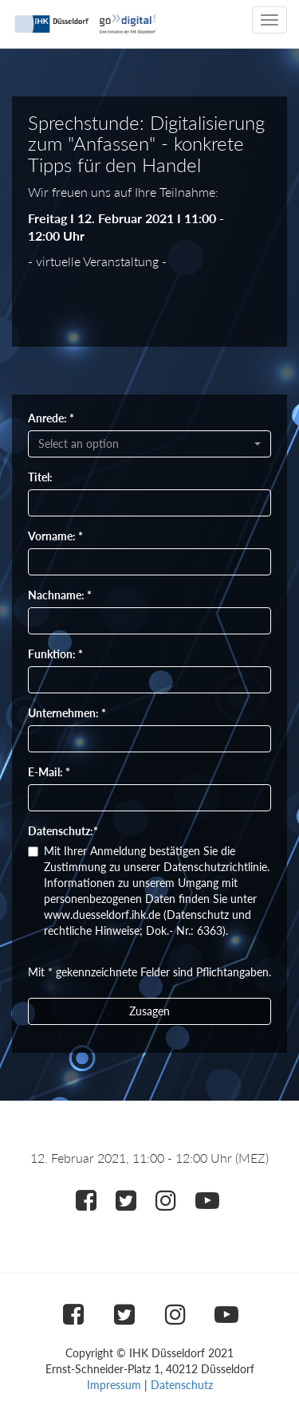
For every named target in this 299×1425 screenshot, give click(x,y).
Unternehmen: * (67, 713)
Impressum (114, 1385)
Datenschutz (182, 1385)
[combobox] (149, 443)
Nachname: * (60, 595)
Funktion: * (55, 654)
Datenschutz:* (63, 831)
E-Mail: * (49, 772)
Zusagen (149, 1011)
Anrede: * (51, 418)
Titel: (40, 477)
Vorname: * (55, 536)
